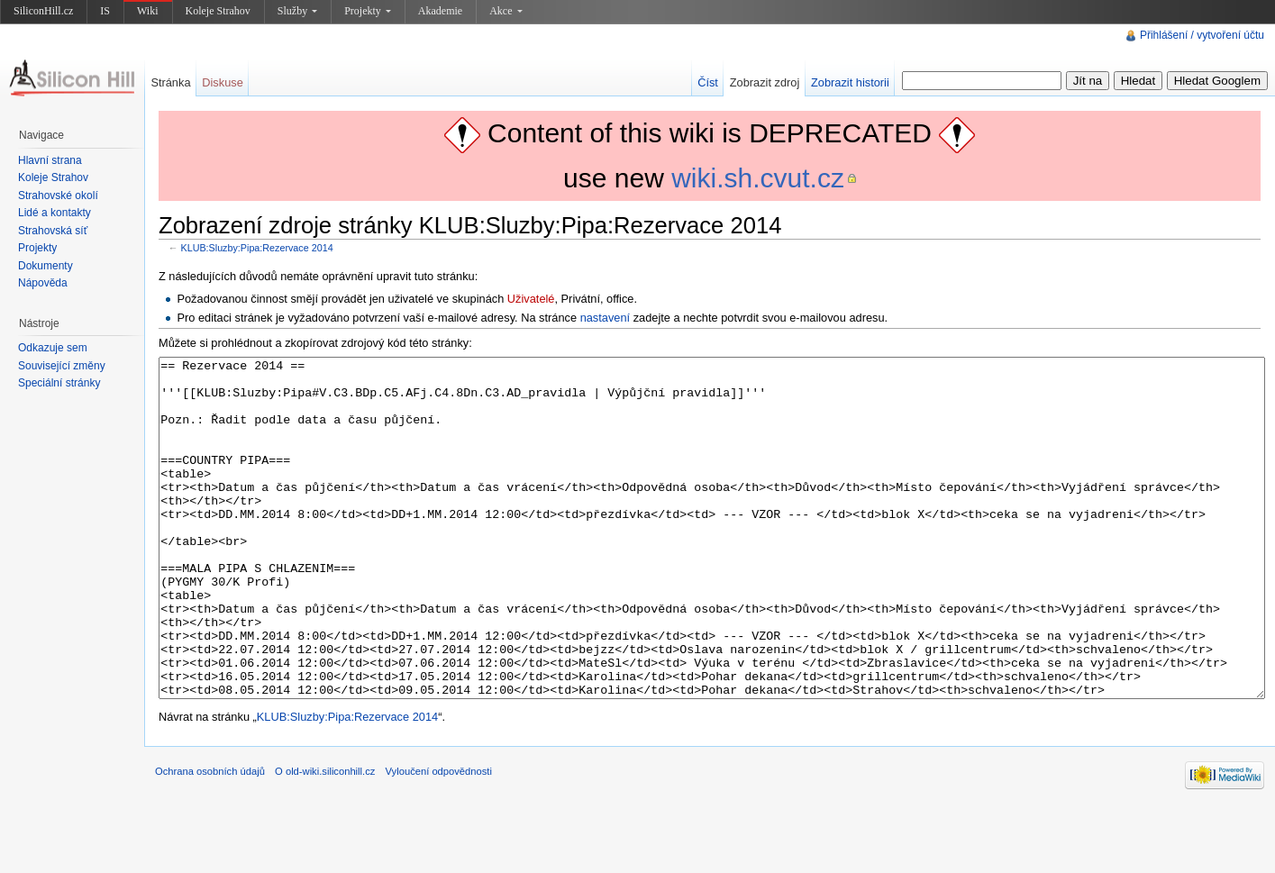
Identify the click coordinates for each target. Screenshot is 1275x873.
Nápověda (43, 283)
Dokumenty (45, 265)
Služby (297, 11)
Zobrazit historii (850, 82)
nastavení (605, 317)
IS (105, 11)
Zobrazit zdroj (765, 82)
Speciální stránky (59, 383)
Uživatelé (531, 298)
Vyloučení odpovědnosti (439, 838)
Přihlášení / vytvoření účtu (1202, 35)
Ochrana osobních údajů (210, 838)
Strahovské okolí (58, 195)
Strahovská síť (52, 230)
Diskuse (222, 82)
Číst (707, 82)
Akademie (440, 11)
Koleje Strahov (218, 11)
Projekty (367, 11)
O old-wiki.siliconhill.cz (325, 838)
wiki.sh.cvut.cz (757, 178)
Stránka (170, 82)
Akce (505, 11)
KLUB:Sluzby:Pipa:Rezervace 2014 (257, 247)
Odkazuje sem (52, 347)
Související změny (61, 365)
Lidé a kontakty (54, 212)
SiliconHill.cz (43, 11)
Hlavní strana (50, 160)
